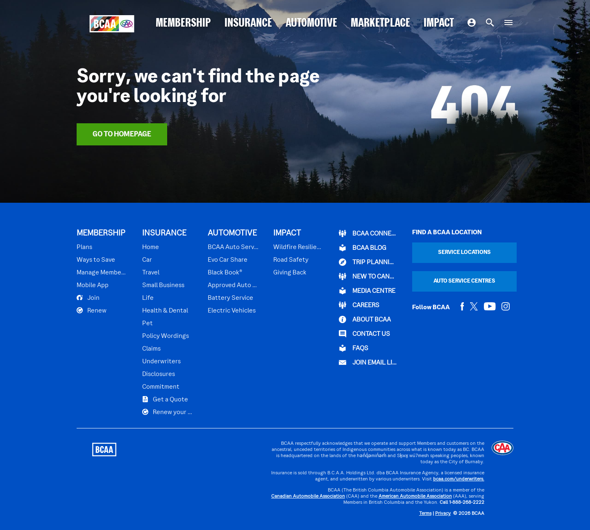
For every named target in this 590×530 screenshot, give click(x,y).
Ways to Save (96, 260)
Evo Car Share (227, 260)
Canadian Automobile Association (308, 496)
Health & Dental (165, 311)
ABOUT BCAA (365, 319)
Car (147, 260)
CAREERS (359, 305)
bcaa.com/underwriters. (458, 479)
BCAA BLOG (362, 247)
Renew (92, 310)
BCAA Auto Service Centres (233, 247)
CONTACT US (364, 333)
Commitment (160, 387)
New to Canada (368, 276)
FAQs (353, 348)
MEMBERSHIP (183, 23)
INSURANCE (248, 23)
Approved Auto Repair (233, 285)
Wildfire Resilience (297, 247)
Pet (147, 323)
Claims (151, 349)
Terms (425, 514)
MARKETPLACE (380, 23)
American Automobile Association (415, 496)
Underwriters (161, 362)
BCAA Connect (368, 233)
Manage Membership (102, 273)
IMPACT (439, 23)
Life (148, 298)
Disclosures (158, 374)
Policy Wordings (165, 336)
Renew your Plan (168, 412)
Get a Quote (165, 399)
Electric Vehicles (232, 311)
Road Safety (291, 260)
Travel (150, 273)
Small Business (163, 285)
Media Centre (367, 290)
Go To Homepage (122, 134)
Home (150, 247)
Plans (84, 247)
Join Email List (368, 362)
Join (88, 297)
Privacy (443, 514)
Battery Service (230, 298)
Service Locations (464, 252)
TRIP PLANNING (368, 262)
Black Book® (225, 273)
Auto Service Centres (464, 281)
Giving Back (289, 273)
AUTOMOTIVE (311, 23)
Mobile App (93, 285)
